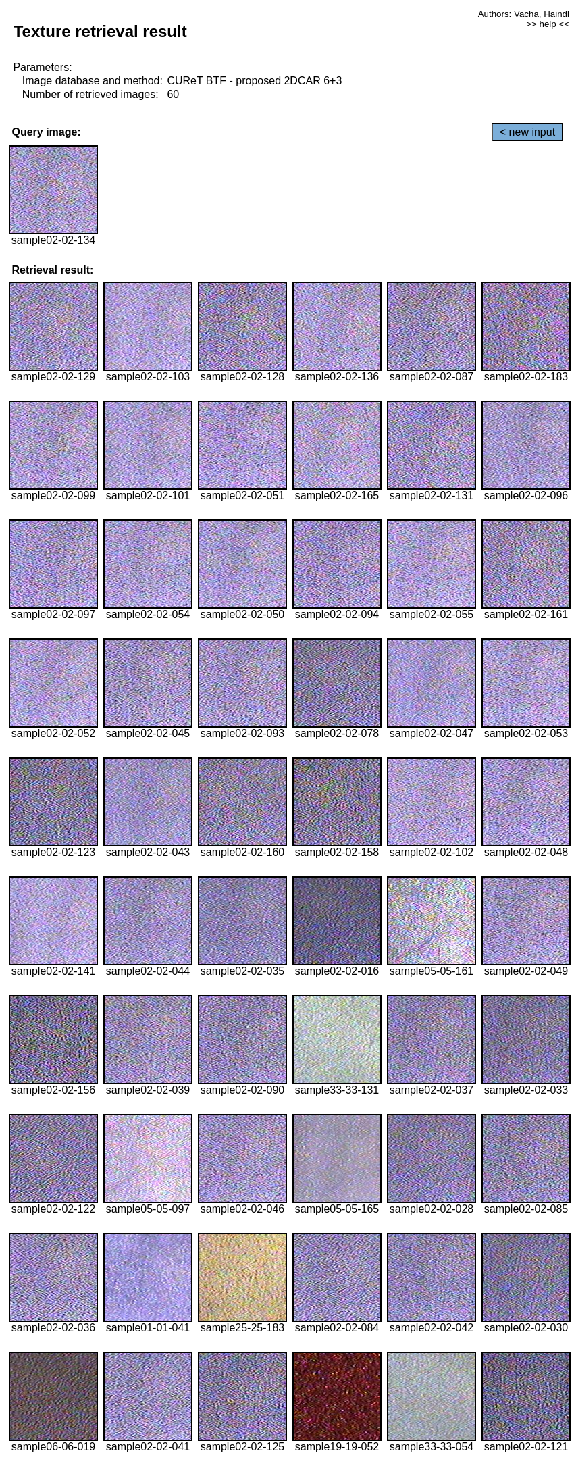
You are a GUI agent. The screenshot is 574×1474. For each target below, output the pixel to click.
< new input (527, 132)
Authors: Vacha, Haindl (523, 14)
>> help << (547, 24)
